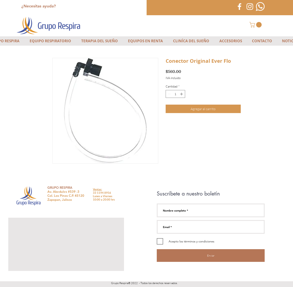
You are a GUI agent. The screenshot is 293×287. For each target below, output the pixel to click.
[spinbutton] (175, 94)
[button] (256, 24)
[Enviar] (211, 255)
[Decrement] (169, 94)
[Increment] (181, 94)
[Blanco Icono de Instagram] (249, 6)
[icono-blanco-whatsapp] (260, 6)
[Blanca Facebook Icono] (239, 6)
